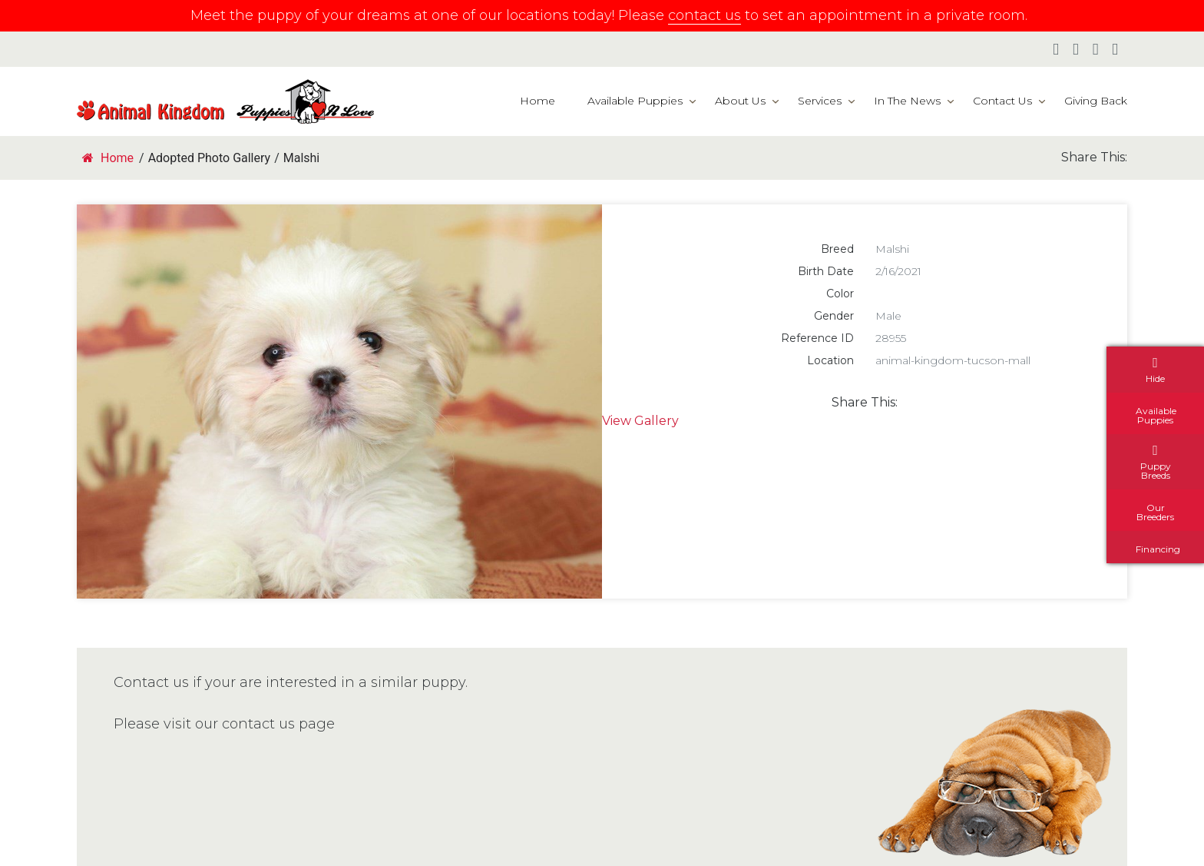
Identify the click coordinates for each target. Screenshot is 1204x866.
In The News (907, 101)
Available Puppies (635, 101)
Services (820, 101)
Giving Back (1095, 101)
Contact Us (1002, 101)
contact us (704, 15)
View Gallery (640, 420)
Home (537, 101)
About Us (740, 101)
